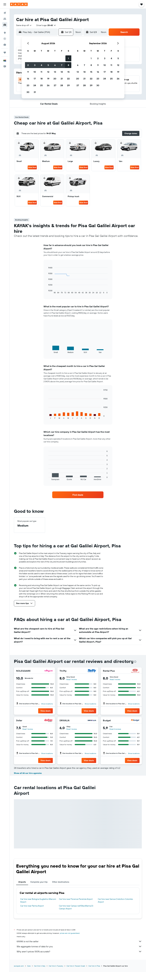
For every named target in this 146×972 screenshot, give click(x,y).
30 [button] (28, 92)
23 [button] (28, 85)
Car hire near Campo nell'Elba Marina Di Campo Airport (76, 907)
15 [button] (68, 71)
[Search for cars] (4, 25)
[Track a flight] (4, 38)
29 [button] (68, 85)
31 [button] (35, 92)
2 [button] (28, 65)
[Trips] (4, 52)
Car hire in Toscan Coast (76, 966)
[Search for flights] (4, 13)
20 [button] (54, 78)
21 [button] (62, 78)
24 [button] (34, 85)
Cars (29, 966)
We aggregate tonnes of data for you (79, 946)
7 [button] (61, 65)
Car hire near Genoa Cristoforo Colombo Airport (115, 900)
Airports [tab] (22, 882)
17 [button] (35, 78)
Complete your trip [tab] (39, 882)
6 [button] (55, 65)
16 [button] (28, 78)
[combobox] (24, 25)
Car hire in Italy (39, 966)
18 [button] (41, 78)
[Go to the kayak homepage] (19, 4)
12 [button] (48, 71)
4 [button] (41, 65)
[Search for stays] (4, 19)
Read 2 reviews (115, 729)
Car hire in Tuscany (56, 966)
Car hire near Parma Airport (32, 906)
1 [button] (68, 58)
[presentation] (135, 661)
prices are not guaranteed (69, 933)
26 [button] (48, 85)
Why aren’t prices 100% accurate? (79, 951)
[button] (5, 4)
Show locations (47, 704)
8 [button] (68, 65)
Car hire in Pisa (94, 966)
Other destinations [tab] (60, 882)
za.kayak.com (19, 966)
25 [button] (41, 85)
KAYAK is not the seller (79, 941)
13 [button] (55, 71)
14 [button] (62, 71)
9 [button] (28, 71)
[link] (77, 494)
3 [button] (34, 65)
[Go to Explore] (4, 33)
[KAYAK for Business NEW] (4, 44)
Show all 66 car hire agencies (28, 773)
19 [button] (48, 78)
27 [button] (55, 85)
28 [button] (61, 85)
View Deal (32, 167)
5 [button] (48, 65)
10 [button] (35, 71)
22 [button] (68, 78)
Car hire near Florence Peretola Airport (76, 899)
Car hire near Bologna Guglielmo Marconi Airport (38, 900)
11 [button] (41, 71)
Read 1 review (71, 679)
